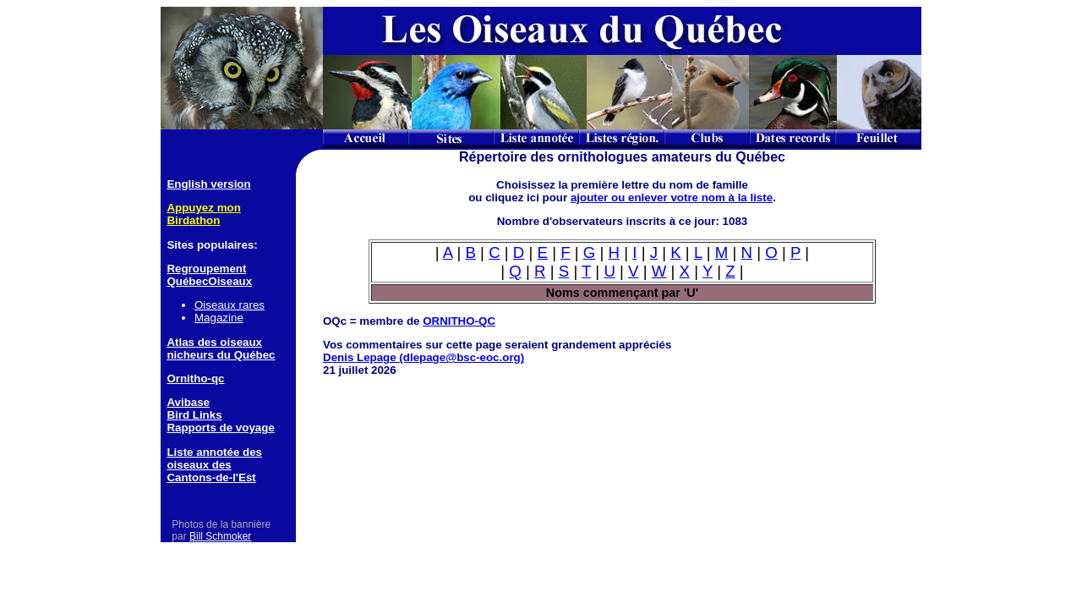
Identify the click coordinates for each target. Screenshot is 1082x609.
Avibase (188, 402)
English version (208, 184)
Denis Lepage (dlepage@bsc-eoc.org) (423, 357)
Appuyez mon (203, 207)
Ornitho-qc (195, 378)
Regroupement (206, 268)
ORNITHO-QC (459, 321)
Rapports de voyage (220, 427)
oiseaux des (199, 464)
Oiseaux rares (229, 305)
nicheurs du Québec (221, 354)
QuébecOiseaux (209, 281)
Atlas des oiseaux (214, 342)
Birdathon (193, 220)
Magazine (218, 317)
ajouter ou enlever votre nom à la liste (672, 197)
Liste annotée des (214, 452)
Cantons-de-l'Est (211, 477)
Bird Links (194, 415)
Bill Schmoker (220, 536)
